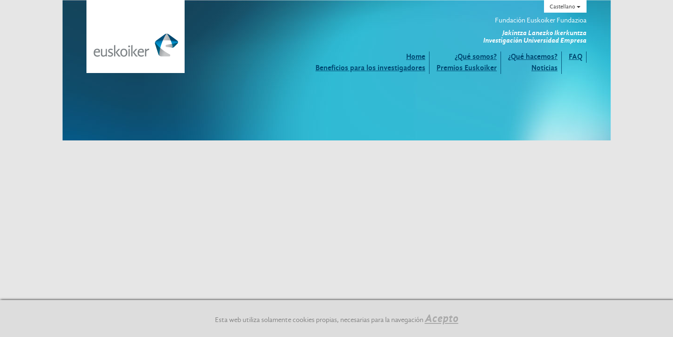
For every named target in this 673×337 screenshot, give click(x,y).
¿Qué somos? (476, 56)
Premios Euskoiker (467, 67)
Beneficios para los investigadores (370, 67)
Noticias (544, 67)
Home (415, 56)
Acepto (441, 318)
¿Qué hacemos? (533, 56)
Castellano (565, 6)
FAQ (575, 56)
